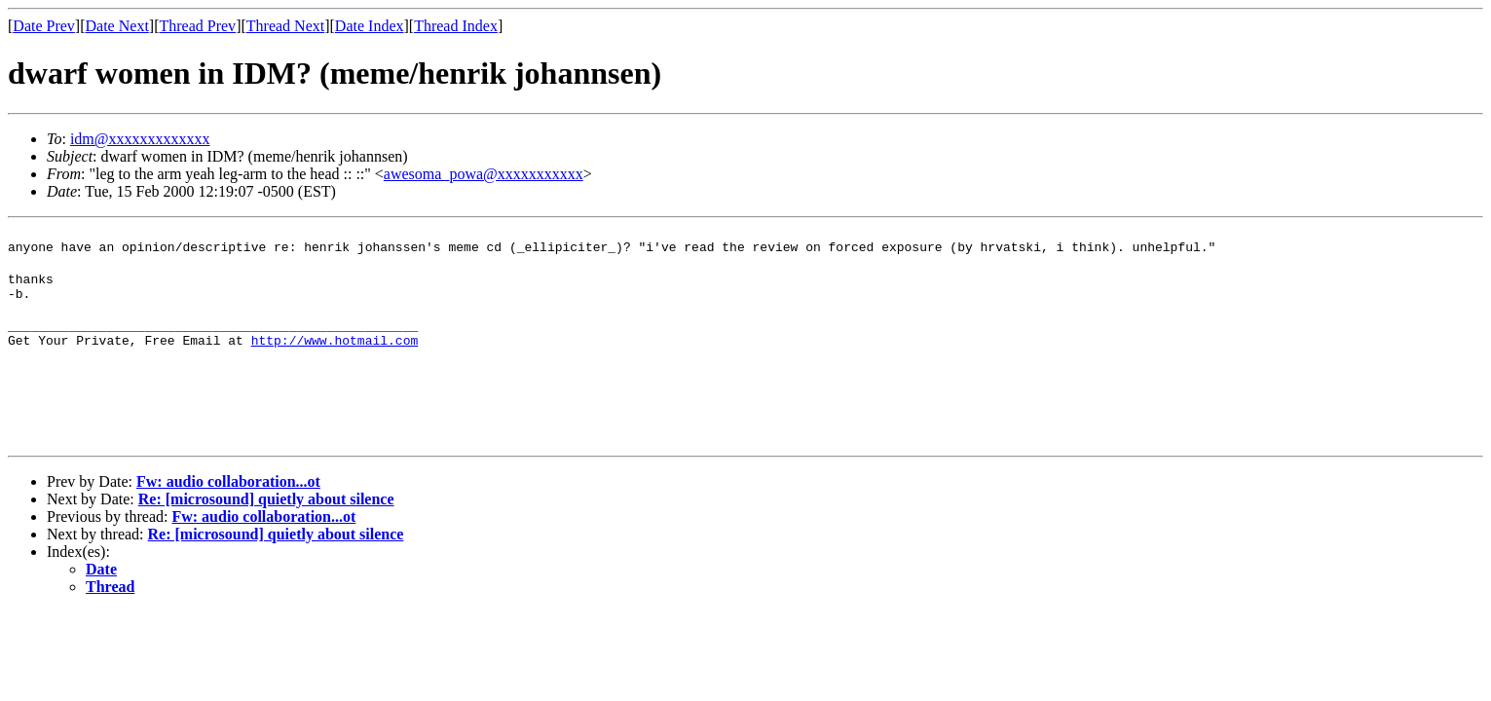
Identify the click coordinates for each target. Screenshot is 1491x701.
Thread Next (285, 26)
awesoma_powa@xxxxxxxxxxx (483, 174)
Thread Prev (197, 26)
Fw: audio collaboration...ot (228, 505)
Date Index (369, 26)
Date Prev (44, 26)
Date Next (117, 26)
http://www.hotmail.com (335, 357)
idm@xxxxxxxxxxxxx (140, 138)
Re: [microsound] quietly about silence (266, 522)
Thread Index (456, 26)
